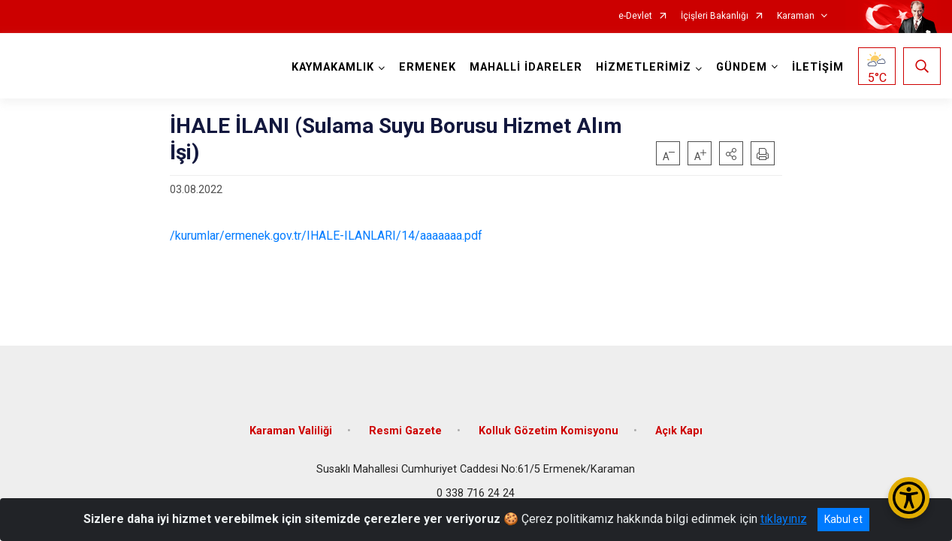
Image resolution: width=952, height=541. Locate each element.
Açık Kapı (679, 430)
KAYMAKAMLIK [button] (333, 67)
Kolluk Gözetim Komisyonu (548, 430)
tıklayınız (783, 519)
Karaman (795, 16)
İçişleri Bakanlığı (714, 16)
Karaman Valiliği (290, 430)
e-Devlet (635, 16)
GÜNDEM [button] (741, 67)
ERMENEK (427, 67)
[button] (731, 153)
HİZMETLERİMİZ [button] (643, 67)
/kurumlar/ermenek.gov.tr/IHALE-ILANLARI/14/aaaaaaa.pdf (326, 235)
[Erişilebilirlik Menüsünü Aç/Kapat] (908, 497)
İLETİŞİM (818, 67)
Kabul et (843, 519)
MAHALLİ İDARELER (526, 67)
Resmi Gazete (405, 430)
